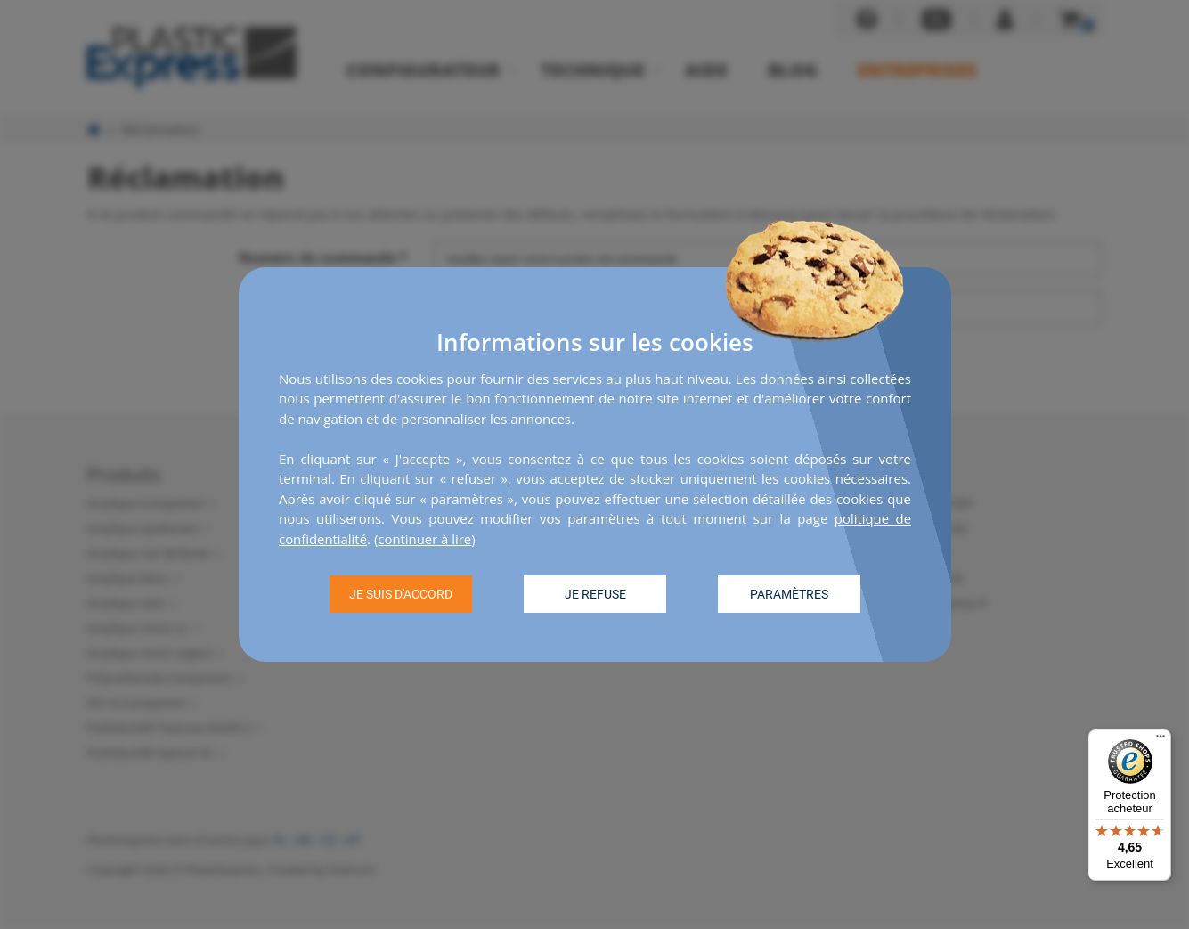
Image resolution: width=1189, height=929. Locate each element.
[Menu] (1160, 740)
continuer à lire (426, 539)
